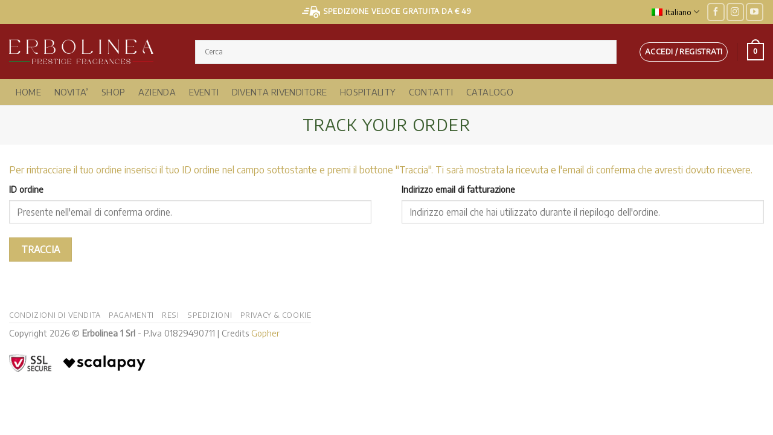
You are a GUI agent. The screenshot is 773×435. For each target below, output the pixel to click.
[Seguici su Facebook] (716, 12)
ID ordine (26, 189)
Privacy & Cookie (276, 315)
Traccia (40, 249)
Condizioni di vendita (55, 315)
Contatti (431, 91)
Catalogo (489, 91)
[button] (684, 52)
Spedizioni (209, 315)
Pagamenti (131, 315)
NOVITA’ (71, 91)
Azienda (157, 91)
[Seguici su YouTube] (754, 12)
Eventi (204, 91)
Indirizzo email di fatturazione (458, 189)
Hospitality (368, 91)
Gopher (265, 332)
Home (28, 91)
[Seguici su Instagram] (735, 12)
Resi (170, 315)
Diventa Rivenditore (279, 91)
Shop (113, 91)
